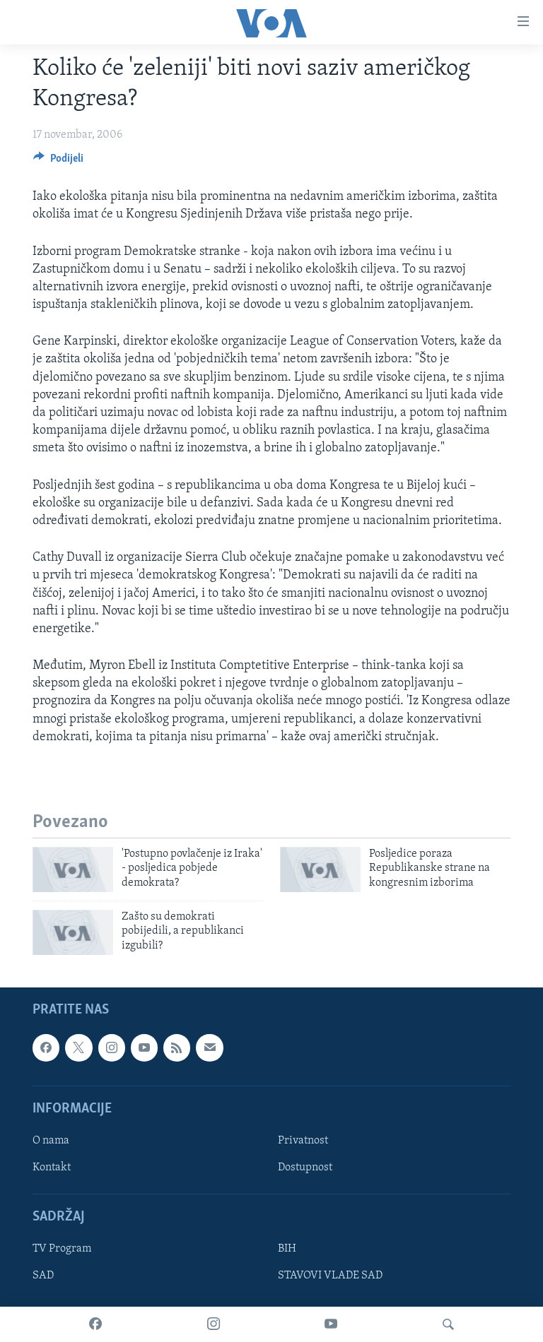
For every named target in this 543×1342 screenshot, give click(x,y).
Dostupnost (305, 1167)
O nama (51, 1140)
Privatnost (303, 1140)
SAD (43, 1276)
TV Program (62, 1249)
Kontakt (52, 1167)
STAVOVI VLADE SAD (330, 1276)
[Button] (58, 161)
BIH (287, 1249)
